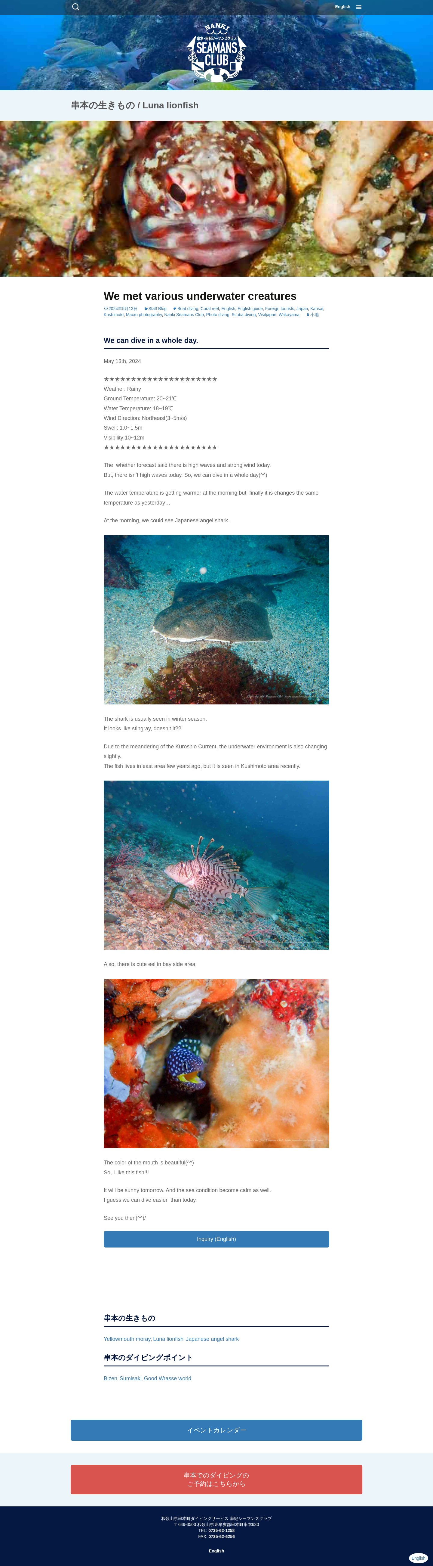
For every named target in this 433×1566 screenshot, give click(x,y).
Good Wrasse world (168, 1378)
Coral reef (210, 308)
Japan (302, 308)
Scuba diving (244, 314)
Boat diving (187, 308)
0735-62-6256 (222, 1536)
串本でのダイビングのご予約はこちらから (216, 1479)
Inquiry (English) (216, 1239)
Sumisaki (131, 1378)
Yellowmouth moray (127, 1339)
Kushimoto (114, 314)
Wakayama (289, 314)
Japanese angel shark (212, 1339)
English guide (250, 308)
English (342, 6)
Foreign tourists (279, 308)
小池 (314, 314)
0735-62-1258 (221, 1530)
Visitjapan (267, 314)
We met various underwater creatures (200, 296)
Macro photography (144, 314)
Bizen (110, 1378)
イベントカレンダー (216, 1430)
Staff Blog (158, 308)
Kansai (316, 308)
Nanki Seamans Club (184, 314)
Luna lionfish (168, 1339)
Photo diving (217, 314)
